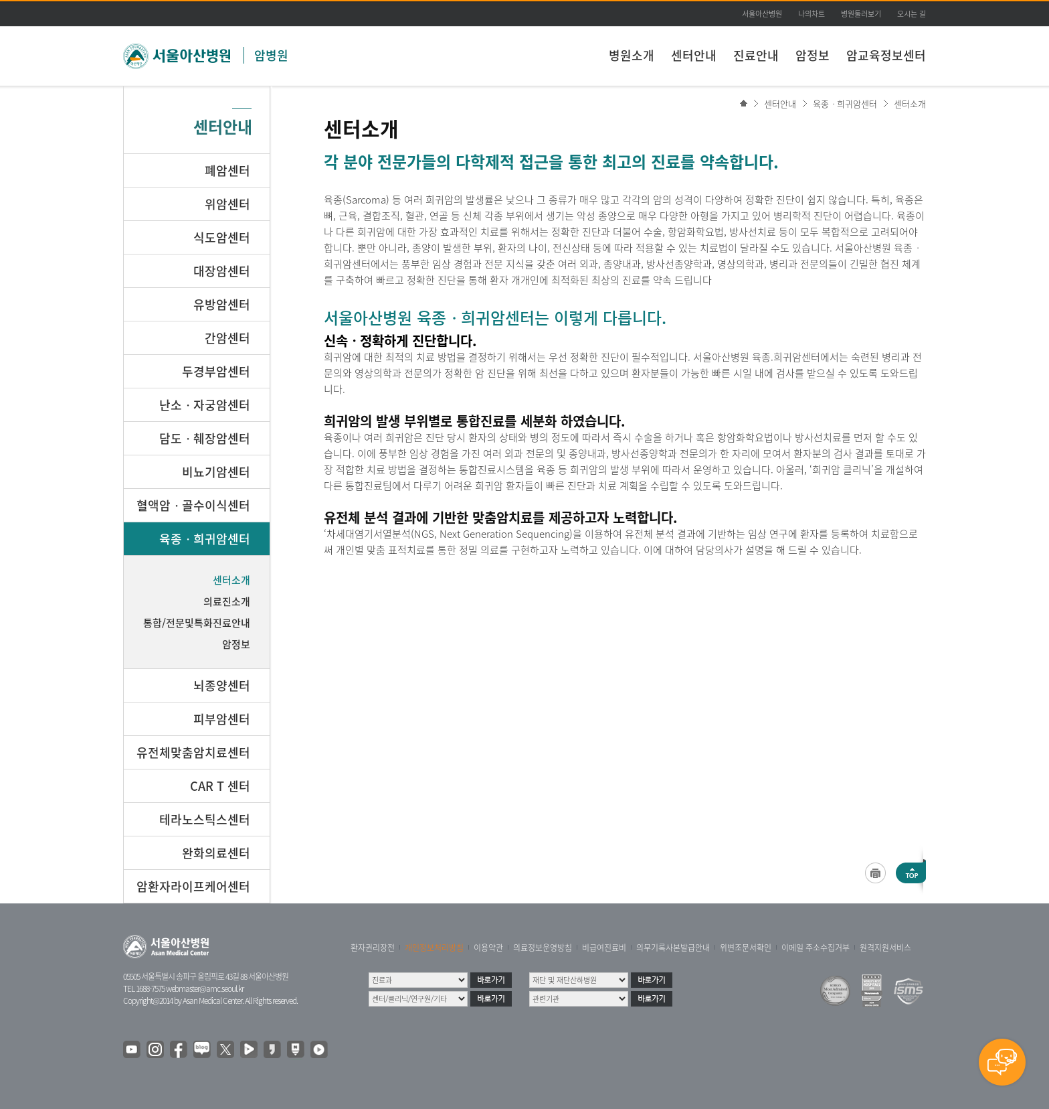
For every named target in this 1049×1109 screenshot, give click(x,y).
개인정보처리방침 (434, 948)
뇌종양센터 (221, 685)
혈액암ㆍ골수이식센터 (193, 505)
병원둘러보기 (861, 13)
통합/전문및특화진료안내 (196, 622)
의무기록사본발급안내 (673, 948)
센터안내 (694, 55)
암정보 (812, 55)
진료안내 (756, 55)
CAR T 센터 (220, 786)
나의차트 (811, 13)
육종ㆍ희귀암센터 (845, 103)
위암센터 (227, 204)
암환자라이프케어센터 (193, 886)
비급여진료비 (604, 948)
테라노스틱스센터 (204, 819)
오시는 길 (911, 13)
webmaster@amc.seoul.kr (205, 988)
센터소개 (910, 103)
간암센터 (227, 338)
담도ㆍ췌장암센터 (204, 438)
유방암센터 (221, 304)
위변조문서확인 (745, 948)
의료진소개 (226, 601)
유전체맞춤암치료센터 (193, 752)
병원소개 (631, 55)
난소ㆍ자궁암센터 (204, 405)
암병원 (271, 55)
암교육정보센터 (886, 55)
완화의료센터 (216, 853)
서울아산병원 (762, 13)
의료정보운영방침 (542, 948)
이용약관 (488, 948)
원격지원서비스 (885, 948)
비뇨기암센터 (216, 472)
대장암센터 (221, 271)
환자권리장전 (373, 948)
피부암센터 (221, 719)
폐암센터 (227, 170)
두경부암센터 (216, 371)
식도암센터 (221, 237)
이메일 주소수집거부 (815, 948)
